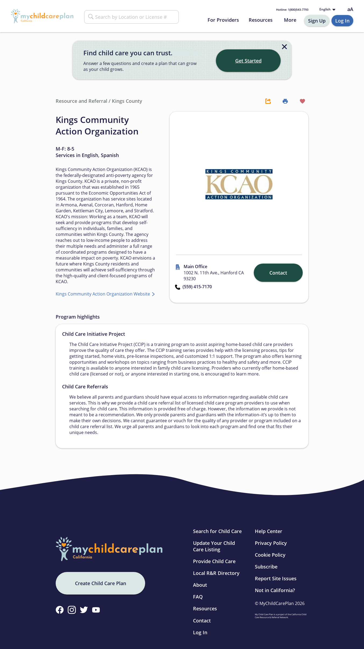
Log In (342, 20)
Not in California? (275, 590)
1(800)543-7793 (292, 10)
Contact (202, 620)
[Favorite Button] (299, 101)
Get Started (248, 60)
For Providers (223, 20)
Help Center (268, 531)
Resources (261, 20)
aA (350, 9)
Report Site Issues (276, 578)
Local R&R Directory (216, 573)
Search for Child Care (217, 531)
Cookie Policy (270, 555)
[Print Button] (282, 101)
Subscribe (266, 566)
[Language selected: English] (327, 9)
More (290, 20)
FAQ (198, 596)
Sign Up (317, 20)
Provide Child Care (214, 561)
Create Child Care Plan (100, 583)
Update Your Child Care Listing (214, 546)
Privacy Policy (271, 543)
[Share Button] (265, 101)
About (200, 585)
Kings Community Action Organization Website (103, 294)
